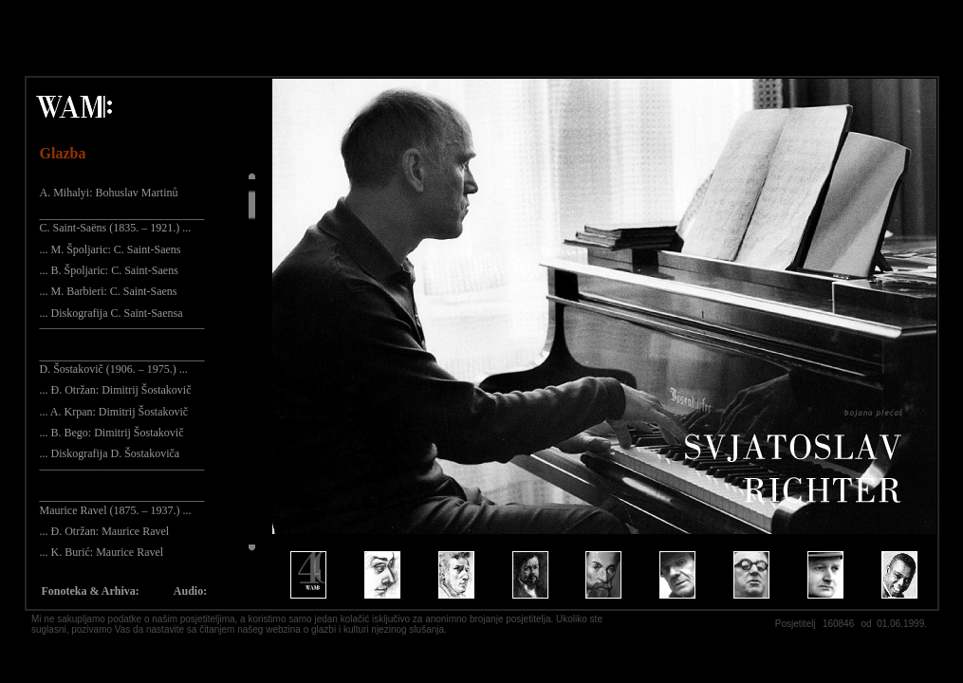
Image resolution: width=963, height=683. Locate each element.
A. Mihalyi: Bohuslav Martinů (109, 192)
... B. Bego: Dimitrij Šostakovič (112, 432)
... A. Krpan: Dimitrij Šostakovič (114, 411)
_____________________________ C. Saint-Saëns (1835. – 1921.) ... (122, 221)
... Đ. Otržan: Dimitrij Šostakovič (116, 390)
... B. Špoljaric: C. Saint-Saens (109, 270)
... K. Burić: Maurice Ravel (102, 552)
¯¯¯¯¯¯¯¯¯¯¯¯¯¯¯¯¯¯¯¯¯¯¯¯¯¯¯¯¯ (122, 334)
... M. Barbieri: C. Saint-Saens (108, 291)
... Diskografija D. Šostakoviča (110, 453)
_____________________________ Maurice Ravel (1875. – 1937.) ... (122, 502)
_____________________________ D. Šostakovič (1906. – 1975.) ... (122, 362)
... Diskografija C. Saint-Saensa (111, 313)
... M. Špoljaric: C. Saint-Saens (110, 249)
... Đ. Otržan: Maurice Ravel (105, 531)
